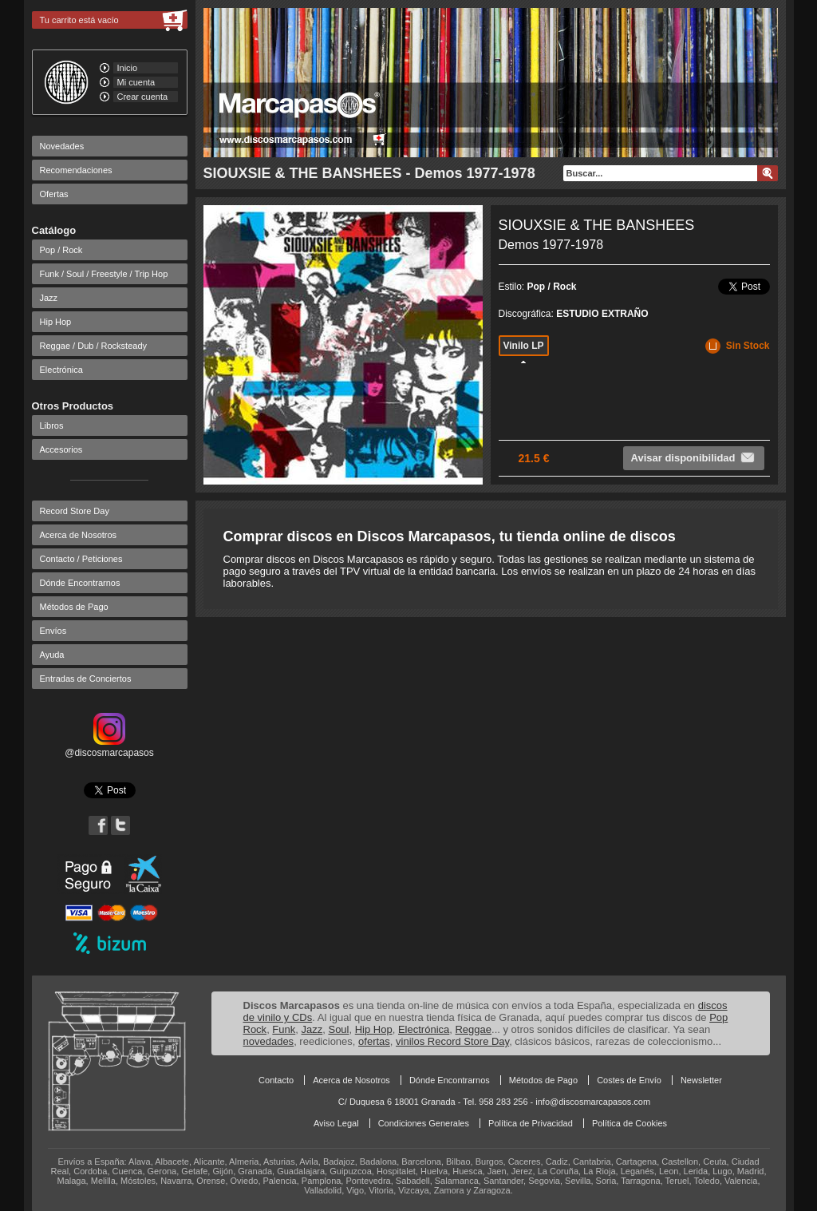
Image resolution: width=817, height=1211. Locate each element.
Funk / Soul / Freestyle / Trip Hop (104, 274)
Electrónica (61, 369)
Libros (52, 425)
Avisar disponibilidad (693, 457)
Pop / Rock (61, 250)
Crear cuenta (142, 96)
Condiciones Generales (423, 1123)
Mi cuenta (136, 82)
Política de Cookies (629, 1123)
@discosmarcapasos (109, 747)
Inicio (127, 68)
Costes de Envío (629, 1080)
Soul (338, 1029)
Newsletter (701, 1080)
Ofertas (54, 194)
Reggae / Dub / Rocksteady (94, 345)
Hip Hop (56, 321)
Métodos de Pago (74, 606)
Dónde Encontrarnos (80, 583)
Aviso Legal (336, 1123)
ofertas (374, 1041)
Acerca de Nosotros (78, 535)
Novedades (62, 146)
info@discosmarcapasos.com (592, 1101)
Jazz (49, 298)
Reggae (473, 1029)
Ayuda (52, 654)
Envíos (53, 630)
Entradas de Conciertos (86, 678)
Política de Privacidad (530, 1123)
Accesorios (61, 449)
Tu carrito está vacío (79, 20)
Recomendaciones (76, 170)
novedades (268, 1041)
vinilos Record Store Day (452, 1041)
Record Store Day (74, 511)
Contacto (276, 1080)
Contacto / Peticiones (81, 559)
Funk (283, 1029)
